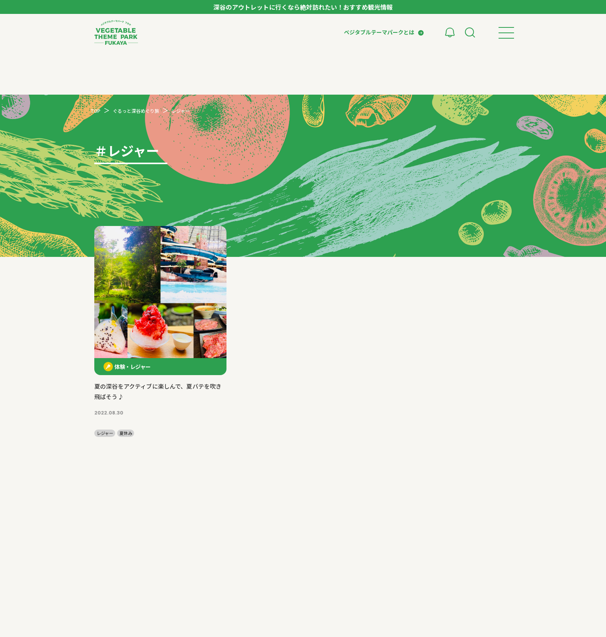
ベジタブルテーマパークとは (379, 32)
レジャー (105, 433)
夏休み (125, 433)
